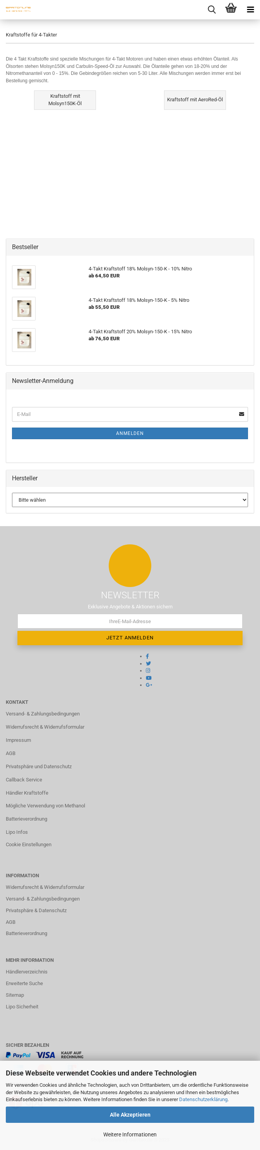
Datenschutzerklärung (203, 1099)
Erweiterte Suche (24, 983)
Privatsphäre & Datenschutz (36, 910)
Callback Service (24, 780)
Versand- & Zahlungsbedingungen (43, 714)
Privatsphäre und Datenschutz (39, 766)
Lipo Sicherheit (22, 1007)
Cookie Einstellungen (28, 844)
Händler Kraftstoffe (27, 793)
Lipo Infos (17, 832)
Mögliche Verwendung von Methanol (45, 806)
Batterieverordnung (26, 819)
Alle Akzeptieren (130, 1115)
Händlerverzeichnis (27, 972)
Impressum (18, 740)
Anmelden (130, 433)
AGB (10, 753)
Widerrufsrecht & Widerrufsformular (45, 727)
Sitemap (15, 995)
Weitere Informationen (130, 1134)
